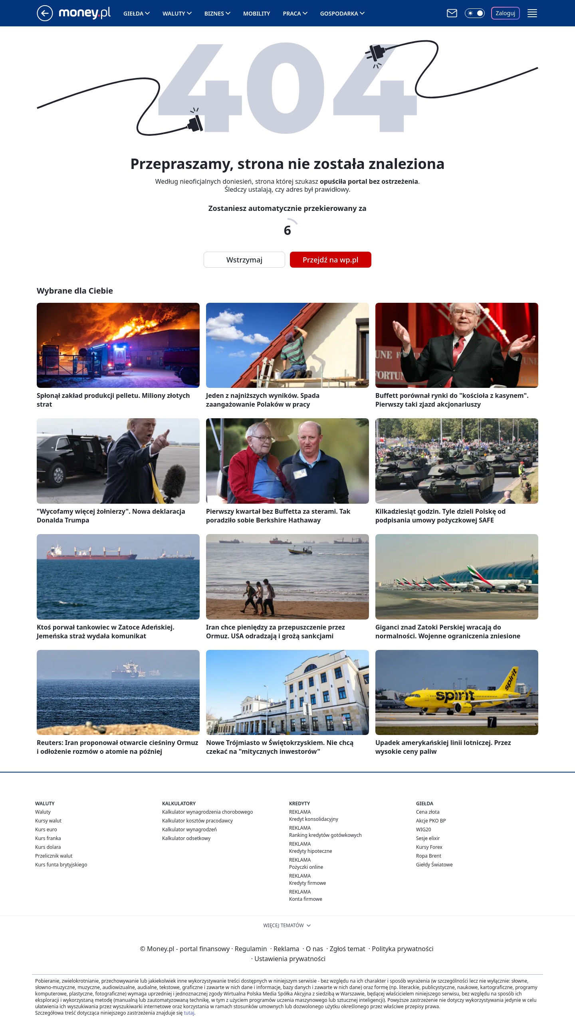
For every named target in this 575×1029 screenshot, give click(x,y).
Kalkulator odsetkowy (186, 838)
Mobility (256, 13)
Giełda (133, 13)
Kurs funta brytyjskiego (61, 864)
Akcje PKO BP (431, 820)
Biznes (214, 13)
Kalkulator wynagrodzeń (189, 829)
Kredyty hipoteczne (310, 851)
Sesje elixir (428, 838)
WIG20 (423, 829)
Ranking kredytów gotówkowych (325, 835)
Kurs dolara (48, 847)
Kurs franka (48, 838)
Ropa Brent (428, 855)
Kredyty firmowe (307, 883)
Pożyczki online (306, 867)
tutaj (189, 1012)
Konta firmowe (305, 899)
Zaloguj (506, 13)
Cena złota (428, 811)
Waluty (174, 13)
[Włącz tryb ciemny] (475, 13)
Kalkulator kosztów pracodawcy (197, 820)
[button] (532, 13)
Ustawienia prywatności (288, 958)
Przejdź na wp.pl (331, 259)
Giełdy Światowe (434, 864)
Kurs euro (46, 829)
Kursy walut (48, 820)
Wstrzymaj (244, 259)
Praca (292, 13)
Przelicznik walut (53, 855)
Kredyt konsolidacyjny (313, 819)
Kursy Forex (429, 847)
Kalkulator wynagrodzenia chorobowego (207, 811)
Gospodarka (339, 13)
